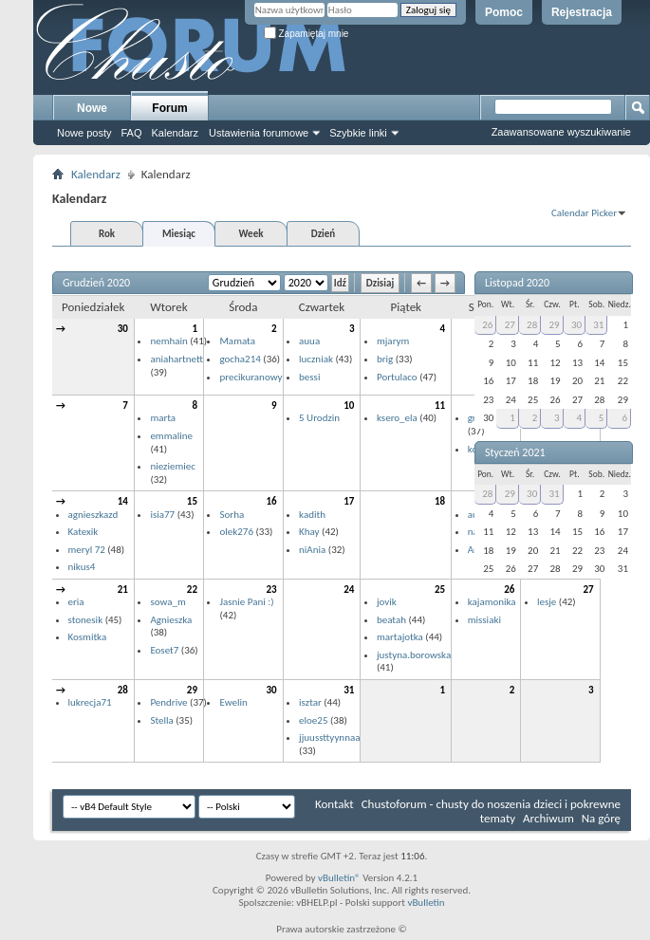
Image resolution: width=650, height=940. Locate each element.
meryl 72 (86, 550)
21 (123, 589)
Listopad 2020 (517, 282)
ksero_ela (397, 418)
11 (440, 405)
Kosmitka (87, 637)
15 (192, 501)
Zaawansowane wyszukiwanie (561, 132)
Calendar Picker (584, 213)
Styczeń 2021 (515, 452)
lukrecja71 (90, 702)
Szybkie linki (358, 132)
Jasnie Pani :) (246, 602)
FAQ (131, 132)
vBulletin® (339, 878)
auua (309, 341)
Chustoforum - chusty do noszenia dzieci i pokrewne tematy (491, 811)
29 (192, 690)
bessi (309, 377)
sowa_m (167, 602)
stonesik (85, 620)
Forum (169, 108)
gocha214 (239, 359)
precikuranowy (250, 377)
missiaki (484, 620)
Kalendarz (175, 132)
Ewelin (233, 702)
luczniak (316, 359)
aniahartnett (176, 359)
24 (349, 589)
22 (192, 589)
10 (349, 405)
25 (440, 589)
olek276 (236, 531)
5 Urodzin (319, 418)
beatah (391, 620)
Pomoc (504, 12)
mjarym (393, 341)
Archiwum (548, 818)
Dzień (323, 234)
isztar (310, 702)
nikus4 (82, 567)
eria (76, 602)
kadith (312, 514)
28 (123, 690)
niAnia (312, 550)
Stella (161, 720)
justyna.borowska (414, 655)
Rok (107, 234)
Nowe (92, 108)
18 (440, 501)
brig (385, 359)
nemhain (168, 341)
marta (163, 418)
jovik (387, 602)
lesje (546, 602)
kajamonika (492, 602)
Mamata (236, 341)
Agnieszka (171, 620)
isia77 (162, 514)
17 (349, 501)
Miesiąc (178, 234)
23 (271, 589)
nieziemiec (172, 466)
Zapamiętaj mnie (306, 33)
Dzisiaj (380, 283)
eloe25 (313, 720)
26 (487, 325)
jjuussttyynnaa (329, 737)
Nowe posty (84, 132)
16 (271, 501)
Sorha (231, 514)
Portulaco (397, 377)
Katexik (83, 531)
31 (349, 690)
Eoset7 (164, 650)
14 (123, 501)
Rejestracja (581, 12)
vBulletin (425, 902)
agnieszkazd (93, 514)
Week (251, 234)
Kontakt (334, 804)
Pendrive (168, 702)
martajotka (400, 637)
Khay (309, 531)
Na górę (601, 818)
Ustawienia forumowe (258, 132)
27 (510, 325)
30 (123, 329)
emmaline (171, 436)
